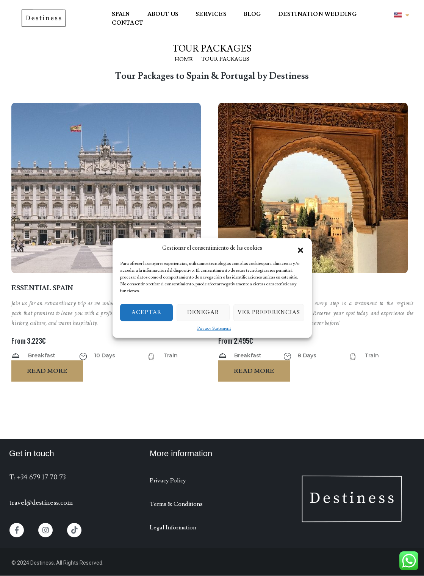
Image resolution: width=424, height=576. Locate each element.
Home (183, 59)
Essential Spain (42, 288)
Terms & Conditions (176, 504)
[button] (300, 248)
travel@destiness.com (41, 502)
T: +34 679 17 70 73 (37, 477)
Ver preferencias (269, 312)
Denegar (203, 312)
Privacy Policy (168, 480)
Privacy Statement (214, 328)
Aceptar (146, 312)
